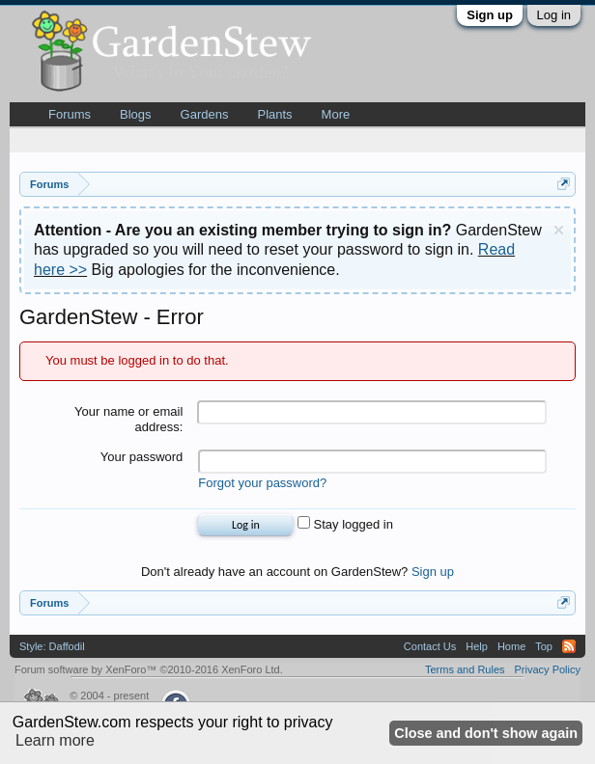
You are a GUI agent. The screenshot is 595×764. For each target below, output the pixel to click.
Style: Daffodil (52, 646)
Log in (554, 15)
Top (543, 646)
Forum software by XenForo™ (148, 669)
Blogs (136, 114)
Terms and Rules (465, 669)
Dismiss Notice (559, 230)
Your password (142, 457)
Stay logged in (345, 524)
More (336, 114)
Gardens (205, 114)
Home (511, 646)
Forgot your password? (262, 483)
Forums (69, 114)
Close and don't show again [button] (486, 733)
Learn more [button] (55, 740)
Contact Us (430, 646)
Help (477, 646)
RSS (569, 646)
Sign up (490, 15)
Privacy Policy (548, 669)
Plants (274, 114)
